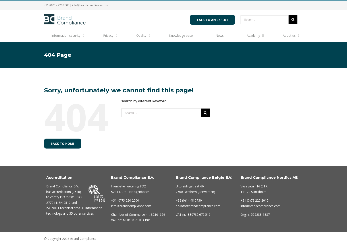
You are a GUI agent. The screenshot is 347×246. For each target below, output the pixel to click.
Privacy (108, 35)
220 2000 (125, 200)
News (220, 35)
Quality (141, 35)
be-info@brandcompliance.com (198, 206)
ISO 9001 (52, 208)
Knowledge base (181, 35)
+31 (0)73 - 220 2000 (56, 5)
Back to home (63, 143)
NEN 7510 (63, 202)
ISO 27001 (67, 197)
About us (289, 35)
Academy (253, 35)
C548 (76, 192)
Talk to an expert (212, 20)
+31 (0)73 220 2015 (254, 200)
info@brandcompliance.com (90, 5)
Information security (65, 35)
